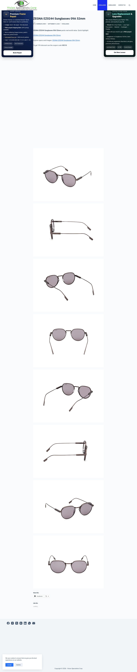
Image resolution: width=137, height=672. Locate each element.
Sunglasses (112, 5)
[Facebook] (8, 623)
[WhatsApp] (29, 623)
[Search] (129, 5)
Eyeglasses (102, 5)
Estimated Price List (10, 37)
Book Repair (17, 53)
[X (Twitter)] (16, 623)
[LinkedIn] (25, 623)
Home (94, 5)
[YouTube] (21, 623)
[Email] (33, 623)
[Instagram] (12, 623)
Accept (9, 665)
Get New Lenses (119, 52)
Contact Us (121, 5)
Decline (18, 665)
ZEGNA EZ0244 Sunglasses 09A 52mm (47, 35)
